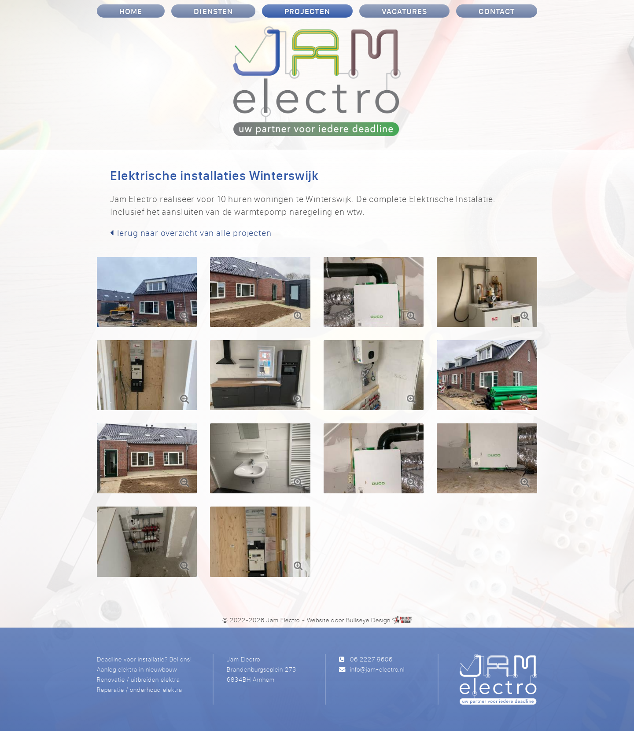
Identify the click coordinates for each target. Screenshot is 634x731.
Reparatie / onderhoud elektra (139, 689)
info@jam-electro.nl (377, 669)
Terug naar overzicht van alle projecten (190, 232)
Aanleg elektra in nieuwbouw (137, 669)
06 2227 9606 (371, 659)
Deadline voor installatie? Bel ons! (144, 659)
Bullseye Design (368, 620)
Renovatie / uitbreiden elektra (138, 679)
